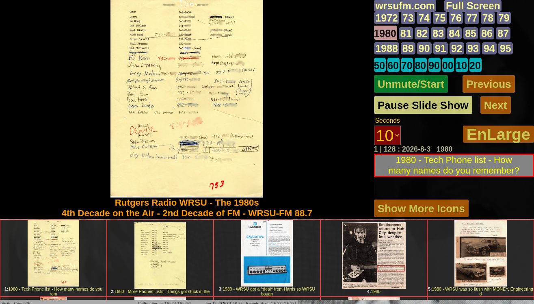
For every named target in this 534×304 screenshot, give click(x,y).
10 (461, 66)
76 (456, 18)
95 (506, 48)
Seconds (387, 121)
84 (455, 33)
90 (424, 48)
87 (504, 33)
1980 (385, 33)
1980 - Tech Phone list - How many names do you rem (53, 291)
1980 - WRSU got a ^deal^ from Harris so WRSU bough (267, 291)
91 (441, 48)
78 (488, 18)
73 (408, 18)
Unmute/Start (411, 84)
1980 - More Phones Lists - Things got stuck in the (160, 291)
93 (474, 48)
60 (393, 66)
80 (420, 66)
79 (504, 18)
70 (407, 66)
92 (457, 48)
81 (406, 33)
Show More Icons (421, 208)
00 (448, 66)
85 (471, 33)
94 (490, 48)
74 (424, 18)
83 (439, 33)
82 (422, 33)
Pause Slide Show (423, 106)
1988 (387, 48)
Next (496, 106)
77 (472, 18)
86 (487, 33)
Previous (489, 84)
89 (408, 48)
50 (379, 66)
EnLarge (498, 134)
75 (440, 18)
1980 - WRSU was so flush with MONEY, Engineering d (480, 291)
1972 (387, 18)
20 (475, 66)
